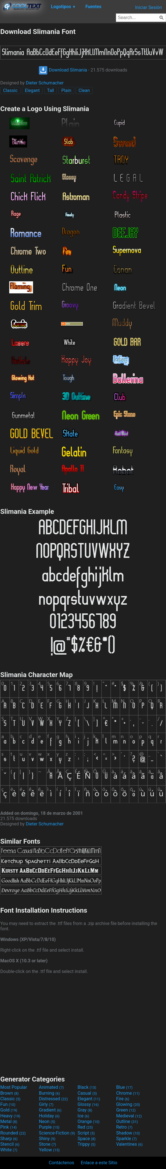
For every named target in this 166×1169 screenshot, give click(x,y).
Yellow (49, 1149)
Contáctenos (61, 1162)
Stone (47, 1144)
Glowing (128, 1104)
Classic (10, 90)
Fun (7, 1104)
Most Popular (13, 1087)
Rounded (13, 1133)
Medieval (129, 1116)
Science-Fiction (57, 1133)
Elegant (32, 90)
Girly (46, 1104)
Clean (84, 90)
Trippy (86, 1144)
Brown (9, 1093)
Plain (66, 90)
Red (85, 1127)
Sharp (9, 1138)
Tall (50, 90)
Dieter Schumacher (45, 83)
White (8, 1149)
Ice (83, 1116)
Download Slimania (63, 70)
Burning (49, 1093)
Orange (89, 1121)
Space (86, 1138)
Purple (49, 1127)
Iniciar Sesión (148, 7)
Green (126, 1110)
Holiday (49, 1116)
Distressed (53, 1098)
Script (86, 1133)
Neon (47, 1121)
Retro (124, 1127)
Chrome (128, 1093)
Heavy (10, 1116)
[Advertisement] (83, 1024)
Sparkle (126, 1138)
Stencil (9, 1144)
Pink (8, 1127)
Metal (8, 1121)
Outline (127, 1121)
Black (87, 1087)
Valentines (129, 1144)
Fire (122, 1098)
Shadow (128, 1133)
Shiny (47, 1138)
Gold (8, 1110)
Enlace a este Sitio (99, 1162)
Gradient (50, 1110)
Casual (87, 1093)
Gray (85, 1110)
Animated (51, 1087)
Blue (124, 1087)
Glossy (88, 1104)
